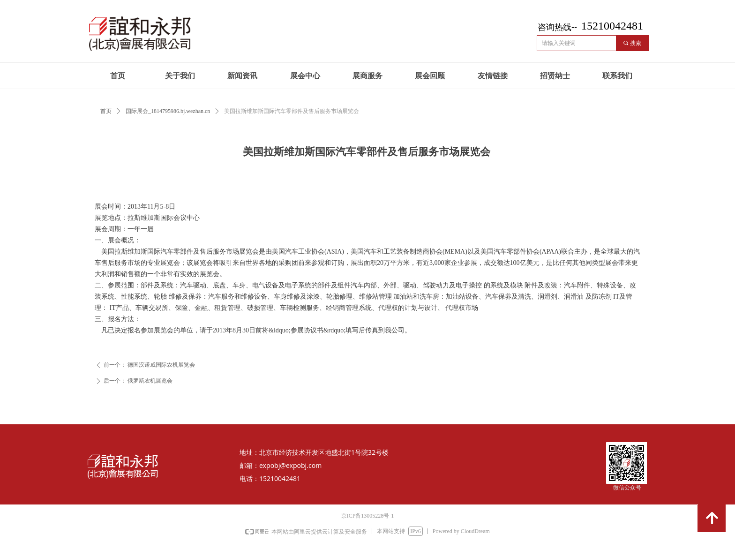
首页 (106, 111)
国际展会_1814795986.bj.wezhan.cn (168, 111)
